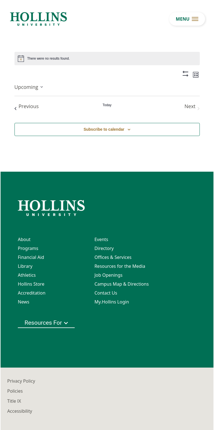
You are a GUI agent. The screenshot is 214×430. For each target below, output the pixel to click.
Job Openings (108, 275)
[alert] (107, 58)
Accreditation (31, 293)
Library (25, 266)
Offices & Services (113, 257)
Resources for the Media (119, 266)
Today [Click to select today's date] (107, 105)
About (24, 239)
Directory (104, 248)
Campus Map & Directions (121, 284)
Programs (28, 248)
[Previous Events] (26, 108)
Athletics (27, 275)
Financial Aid (31, 257)
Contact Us (105, 293)
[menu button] (187, 19)
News (23, 302)
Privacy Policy (21, 381)
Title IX (14, 401)
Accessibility (19, 411)
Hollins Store (31, 284)
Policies (15, 391)
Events (101, 239)
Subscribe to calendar (104, 129)
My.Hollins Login (111, 302)
